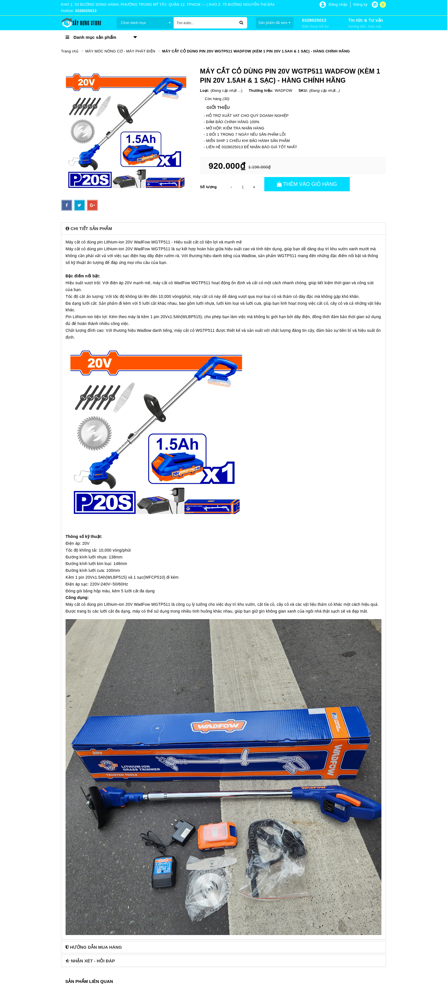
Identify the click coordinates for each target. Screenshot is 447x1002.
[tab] (223, 228)
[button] (223, 228)
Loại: (204, 90)
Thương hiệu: (261, 90)
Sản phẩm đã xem (274, 23)
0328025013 (314, 20)
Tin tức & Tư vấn (365, 20)
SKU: (303, 90)
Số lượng (208, 187)
